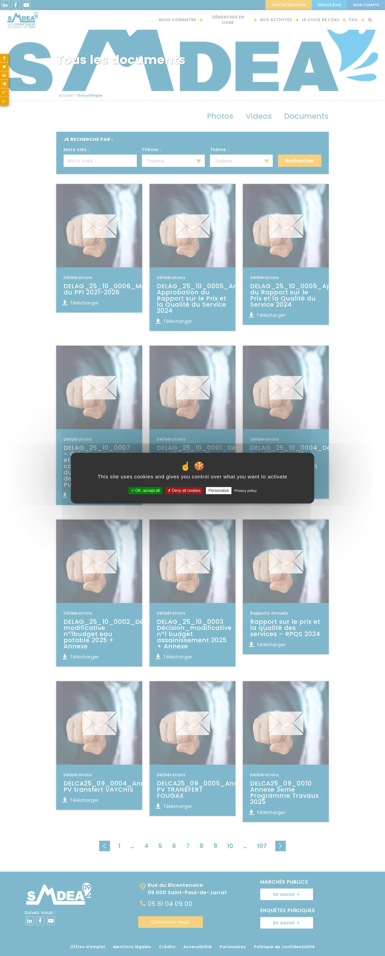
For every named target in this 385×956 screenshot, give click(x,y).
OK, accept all (145, 490)
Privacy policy (245, 490)
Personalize (218, 490)
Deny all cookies (184, 490)
